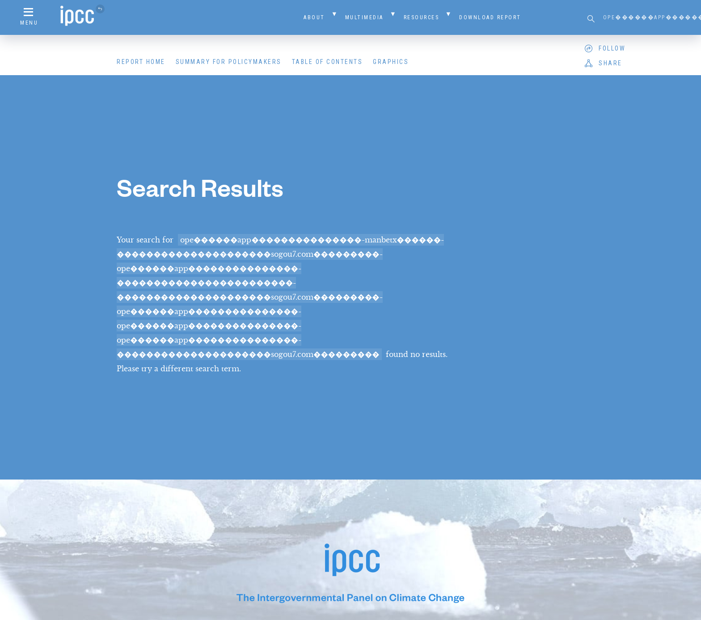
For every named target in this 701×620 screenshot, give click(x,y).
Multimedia (364, 17)
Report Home (141, 61)
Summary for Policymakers (229, 61)
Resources (421, 17)
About (314, 17)
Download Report (490, 17)
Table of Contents (327, 61)
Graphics (391, 61)
